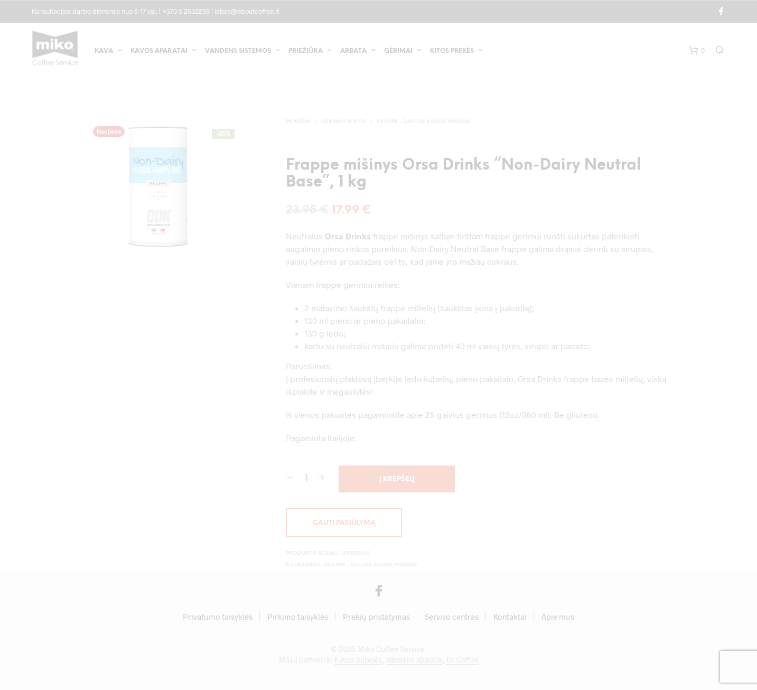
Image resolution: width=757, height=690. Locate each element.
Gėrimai (398, 52)
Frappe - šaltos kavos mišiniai (424, 122)
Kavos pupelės (358, 660)
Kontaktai (510, 617)
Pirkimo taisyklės (297, 617)
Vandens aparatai (414, 660)
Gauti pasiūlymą (344, 523)
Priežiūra (305, 52)
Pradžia (298, 122)
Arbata (353, 52)
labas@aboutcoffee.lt (246, 11)
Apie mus (557, 617)
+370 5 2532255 (186, 11)
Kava (104, 52)
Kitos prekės (452, 52)
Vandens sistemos (238, 52)
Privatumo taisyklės (218, 617)
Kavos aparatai (159, 52)
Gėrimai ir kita (343, 122)
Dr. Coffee (462, 660)
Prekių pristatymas (376, 617)
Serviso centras (452, 617)
